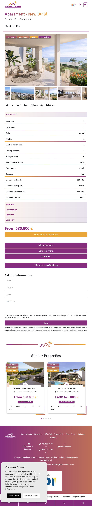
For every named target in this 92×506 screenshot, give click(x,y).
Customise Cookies (31, 495)
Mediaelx (81, 497)
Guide (73, 434)
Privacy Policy (60, 315)
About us (29, 434)
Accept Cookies (14, 495)
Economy (10, 220)
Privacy (49, 497)
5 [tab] (50, 418)
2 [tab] (43, 418)
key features (11, 114)
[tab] (46, 114)
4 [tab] (48, 418)
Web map (66, 497)
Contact (53, 438)
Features (10, 204)
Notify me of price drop (46, 234)
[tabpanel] (25, 388)
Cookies (57, 497)
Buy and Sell (58, 434)
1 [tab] (41, 418)
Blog (67, 434)
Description (11, 209)
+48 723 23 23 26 (46, 451)
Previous (8, 60)
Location (10, 214)
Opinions (81, 434)
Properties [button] (38, 434)
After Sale (49, 434)
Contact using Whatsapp (46, 265)
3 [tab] (46, 418)
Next (84, 60)
